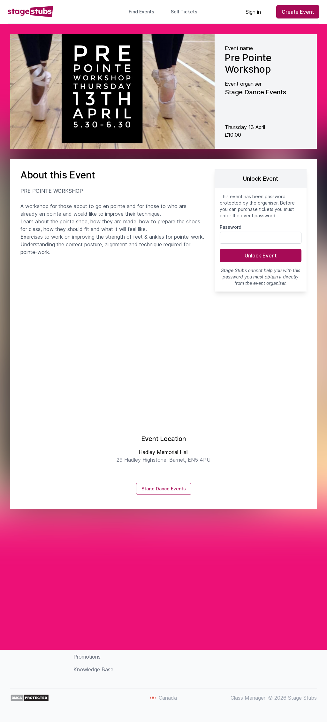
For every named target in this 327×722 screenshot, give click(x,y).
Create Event (298, 12)
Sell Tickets (186, 11)
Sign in (253, 12)
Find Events (141, 11)
